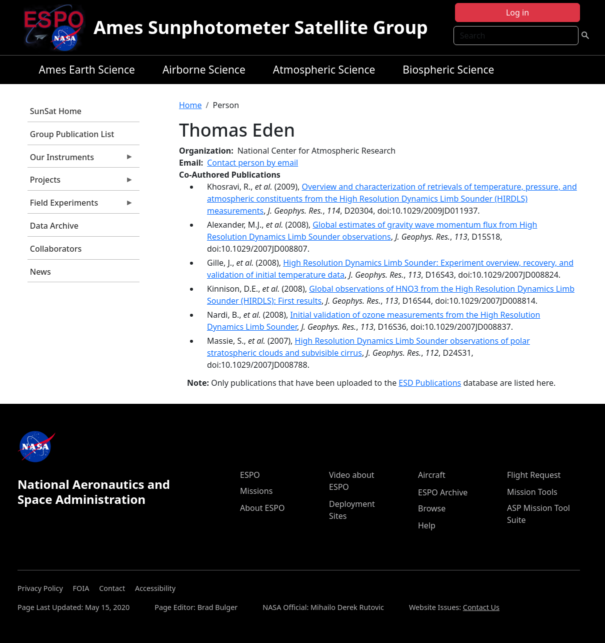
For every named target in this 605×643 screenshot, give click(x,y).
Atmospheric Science (324, 70)
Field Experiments (81, 205)
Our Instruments (81, 160)
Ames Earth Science (87, 70)
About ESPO (262, 507)
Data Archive (54, 225)
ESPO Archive (443, 492)
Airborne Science (204, 70)
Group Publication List (72, 134)
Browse (432, 508)
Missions (256, 490)
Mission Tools (532, 491)
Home (190, 105)
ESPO (250, 474)
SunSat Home (56, 111)
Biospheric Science (448, 70)
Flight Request (533, 474)
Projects (81, 182)
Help (427, 525)
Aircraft (432, 474)
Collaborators (56, 248)
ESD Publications (429, 382)
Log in (517, 12)
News (40, 271)
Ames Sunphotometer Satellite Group (261, 27)
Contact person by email (252, 162)
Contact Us (481, 607)
